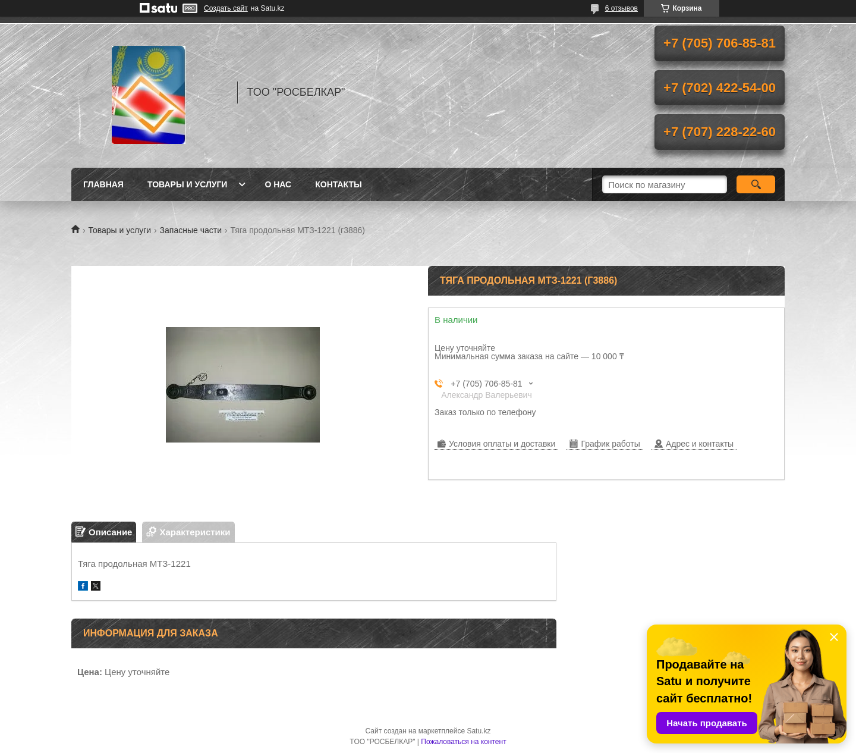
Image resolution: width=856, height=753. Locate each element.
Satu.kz (478, 731)
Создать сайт (226, 8)
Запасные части (191, 230)
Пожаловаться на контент (463, 742)
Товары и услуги (187, 184)
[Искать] (756, 184)
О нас (278, 184)
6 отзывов (621, 8)
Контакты (338, 184)
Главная (103, 184)
